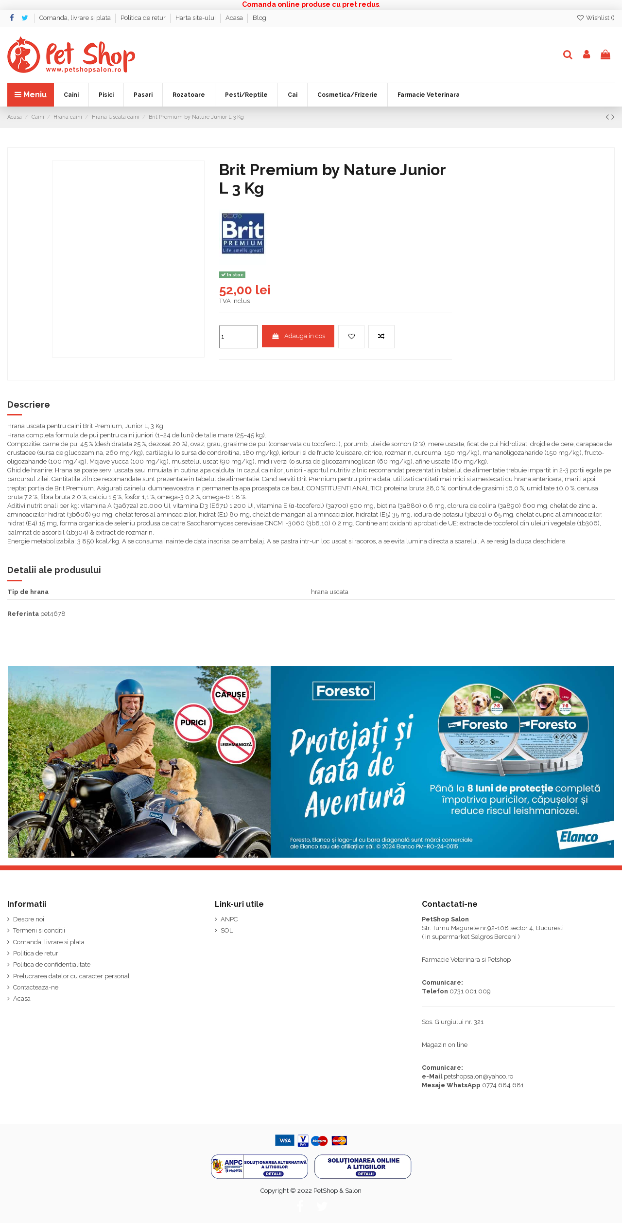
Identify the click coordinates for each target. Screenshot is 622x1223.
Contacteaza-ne (35, 987)
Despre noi (28, 919)
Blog (259, 17)
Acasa (234, 17)
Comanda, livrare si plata (75, 17)
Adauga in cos (298, 336)
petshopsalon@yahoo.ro (478, 1076)
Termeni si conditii (39, 930)
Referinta (23, 613)
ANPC (229, 919)
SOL (227, 930)
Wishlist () (595, 17)
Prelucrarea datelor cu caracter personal (71, 976)
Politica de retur (144, 17)
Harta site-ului (196, 17)
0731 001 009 (470, 991)
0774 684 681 (503, 1085)
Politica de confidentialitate (51, 964)
